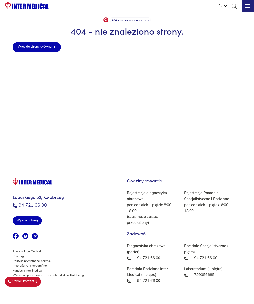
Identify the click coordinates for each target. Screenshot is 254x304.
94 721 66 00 (30, 205)
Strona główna (105, 19)
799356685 (204, 275)
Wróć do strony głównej (35, 46)
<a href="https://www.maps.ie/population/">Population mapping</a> (127, 111)
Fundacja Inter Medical (27, 270)
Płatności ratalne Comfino (30, 265)
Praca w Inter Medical (27, 251)
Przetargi (19, 256)
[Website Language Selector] (222, 6)
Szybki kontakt (21, 281)
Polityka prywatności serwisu (32, 261)
